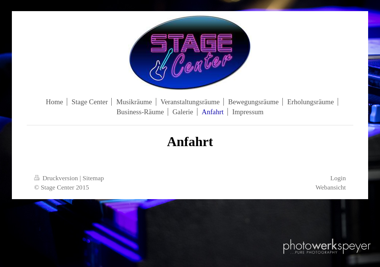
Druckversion (57, 178)
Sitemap (93, 178)
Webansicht (330, 187)
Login (338, 178)
